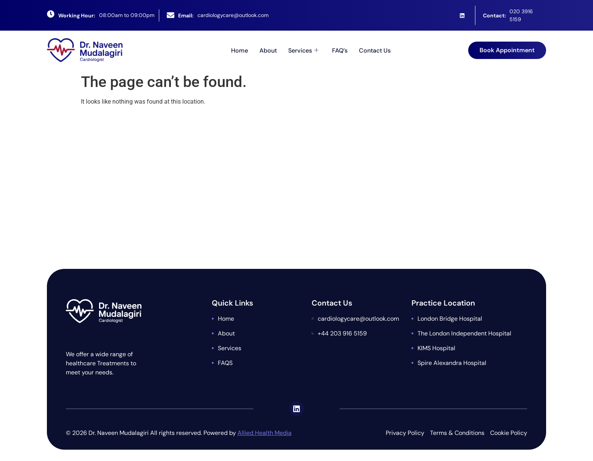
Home (239, 50)
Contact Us (375, 50)
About (268, 50)
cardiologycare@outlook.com (233, 15)
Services (303, 50)
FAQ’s (340, 50)
